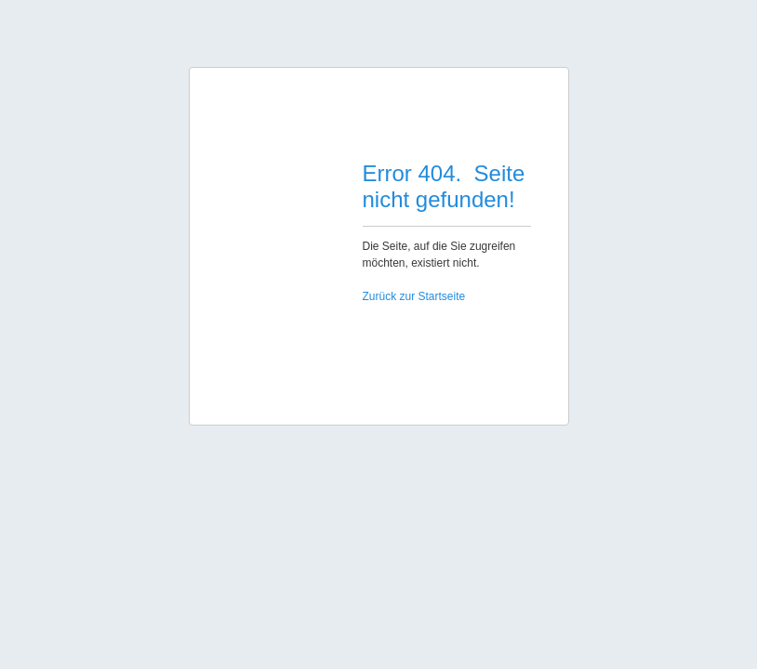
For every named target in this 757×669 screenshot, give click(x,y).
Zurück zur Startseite (414, 296)
